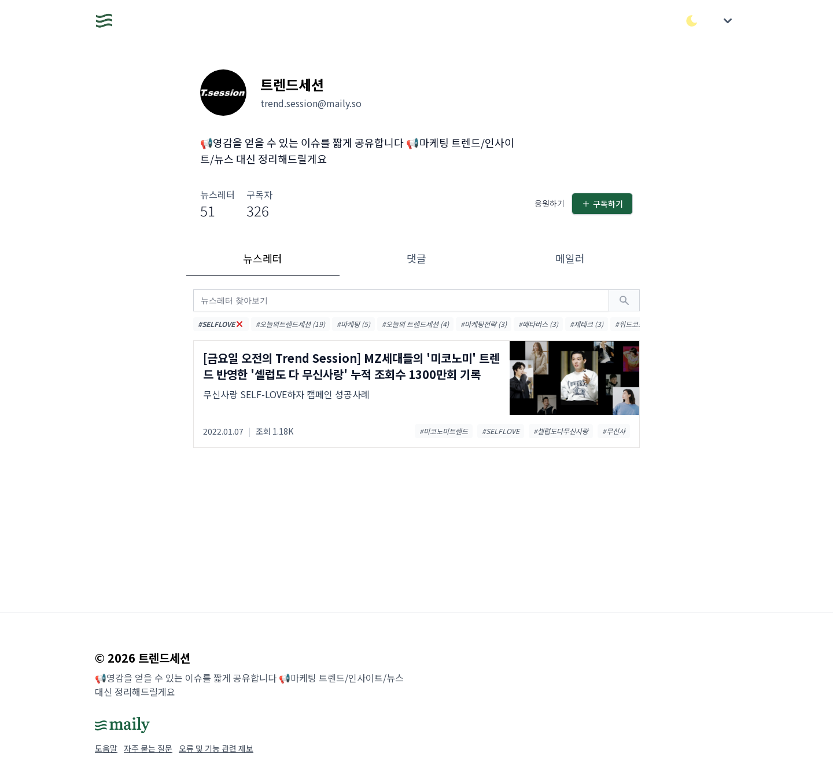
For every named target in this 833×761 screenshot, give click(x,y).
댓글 (416, 258)
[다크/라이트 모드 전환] (692, 21)
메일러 (570, 258)
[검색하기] (624, 300)
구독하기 (602, 203)
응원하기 (550, 203)
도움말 (106, 748)
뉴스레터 (262, 258)
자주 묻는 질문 (148, 748)
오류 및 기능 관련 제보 (216, 748)
